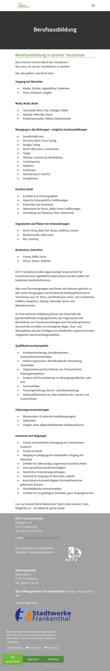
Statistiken (33, 647)
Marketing (51, 647)
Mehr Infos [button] (13, 641)
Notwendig (15, 647)
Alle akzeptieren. (13, 659)
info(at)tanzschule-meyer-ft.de (42, 538)
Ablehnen (53, 659)
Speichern (33, 659)
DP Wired (58, 666)
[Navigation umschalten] (93, 5)
